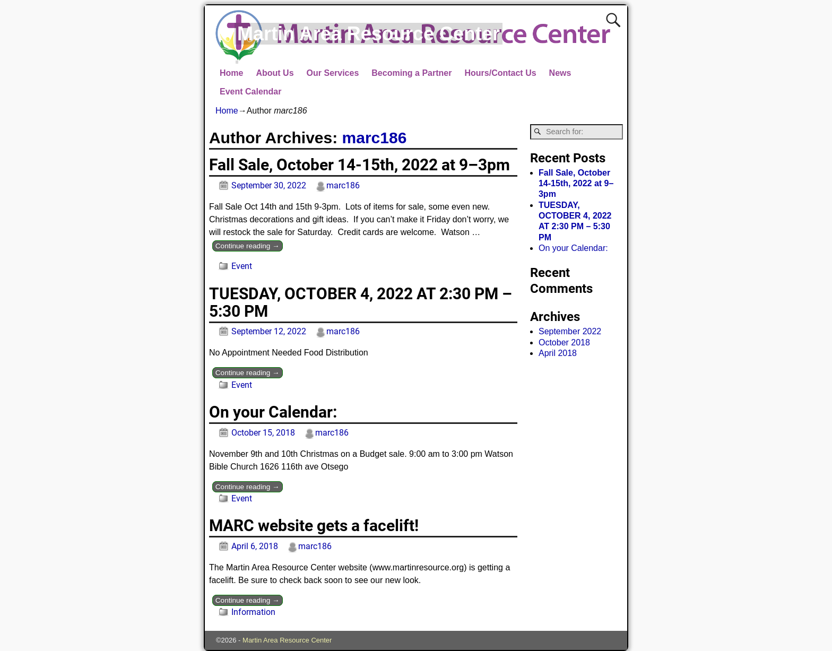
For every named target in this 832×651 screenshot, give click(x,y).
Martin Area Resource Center (368, 34)
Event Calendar (250, 91)
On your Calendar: (273, 412)
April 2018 (558, 353)
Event (241, 266)
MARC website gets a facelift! (314, 525)
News (560, 72)
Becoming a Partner (411, 72)
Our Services (333, 72)
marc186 (374, 137)
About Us (274, 72)
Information (253, 612)
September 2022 (570, 331)
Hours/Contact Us (500, 72)
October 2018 (564, 342)
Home (231, 72)
